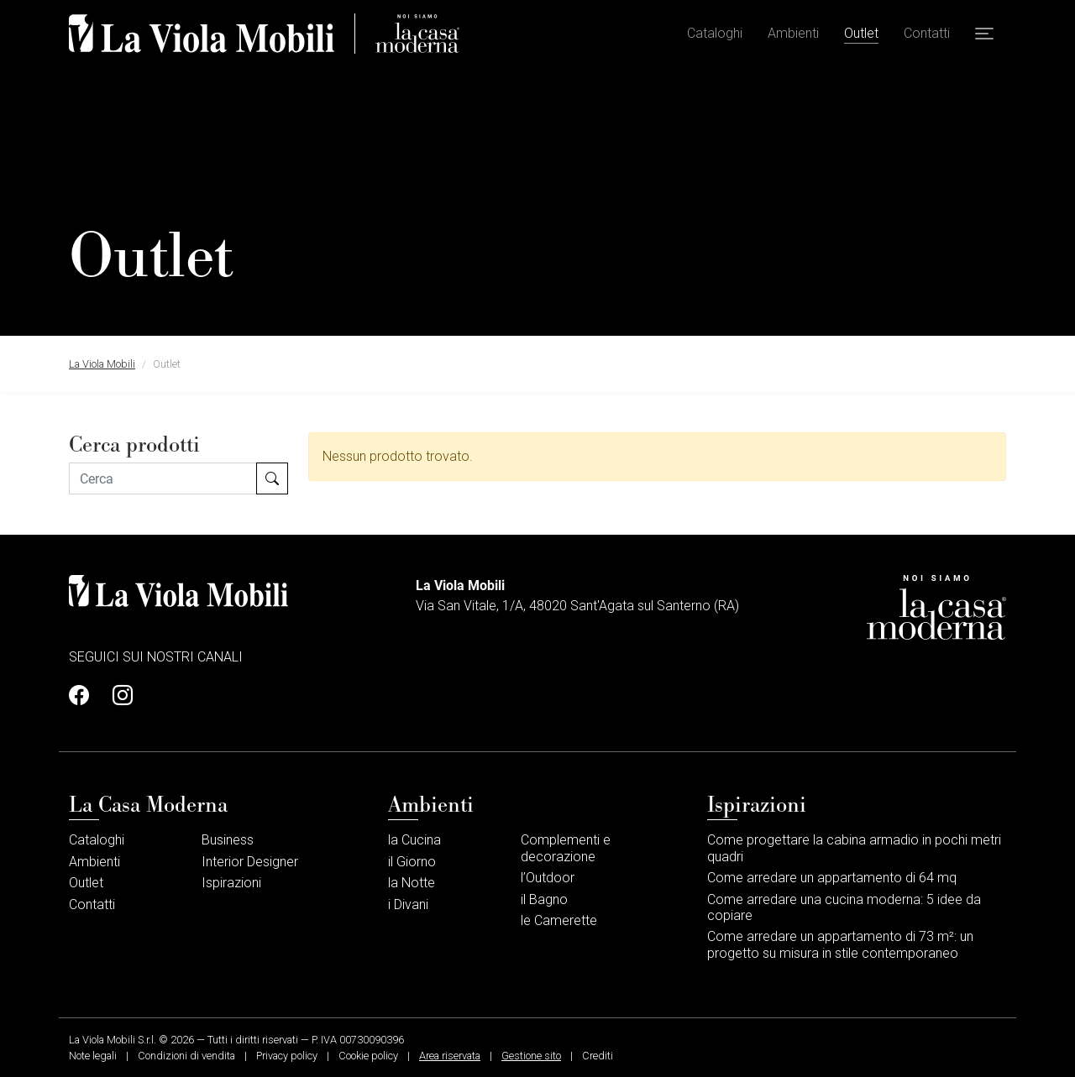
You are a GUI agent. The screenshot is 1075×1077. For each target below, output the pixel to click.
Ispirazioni (231, 883)
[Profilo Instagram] (117, 696)
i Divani (408, 904)
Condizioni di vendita (186, 1055)
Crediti (597, 1055)
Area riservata (449, 1055)
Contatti (927, 34)
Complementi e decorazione (566, 848)
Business (228, 840)
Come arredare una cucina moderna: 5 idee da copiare (844, 907)
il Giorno (412, 862)
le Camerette (559, 920)
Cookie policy (368, 1055)
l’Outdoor (547, 878)
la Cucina (414, 840)
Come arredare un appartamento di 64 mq (832, 878)
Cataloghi (714, 34)
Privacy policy (286, 1055)
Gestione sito (531, 1055)
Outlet (861, 34)
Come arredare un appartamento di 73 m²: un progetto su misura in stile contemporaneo (840, 944)
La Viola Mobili (102, 364)
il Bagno (544, 899)
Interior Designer (250, 862)
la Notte (411, 883)
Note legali (93, 1055)
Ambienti (793, 34)
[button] (984, 34)
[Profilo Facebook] (84, 696)
